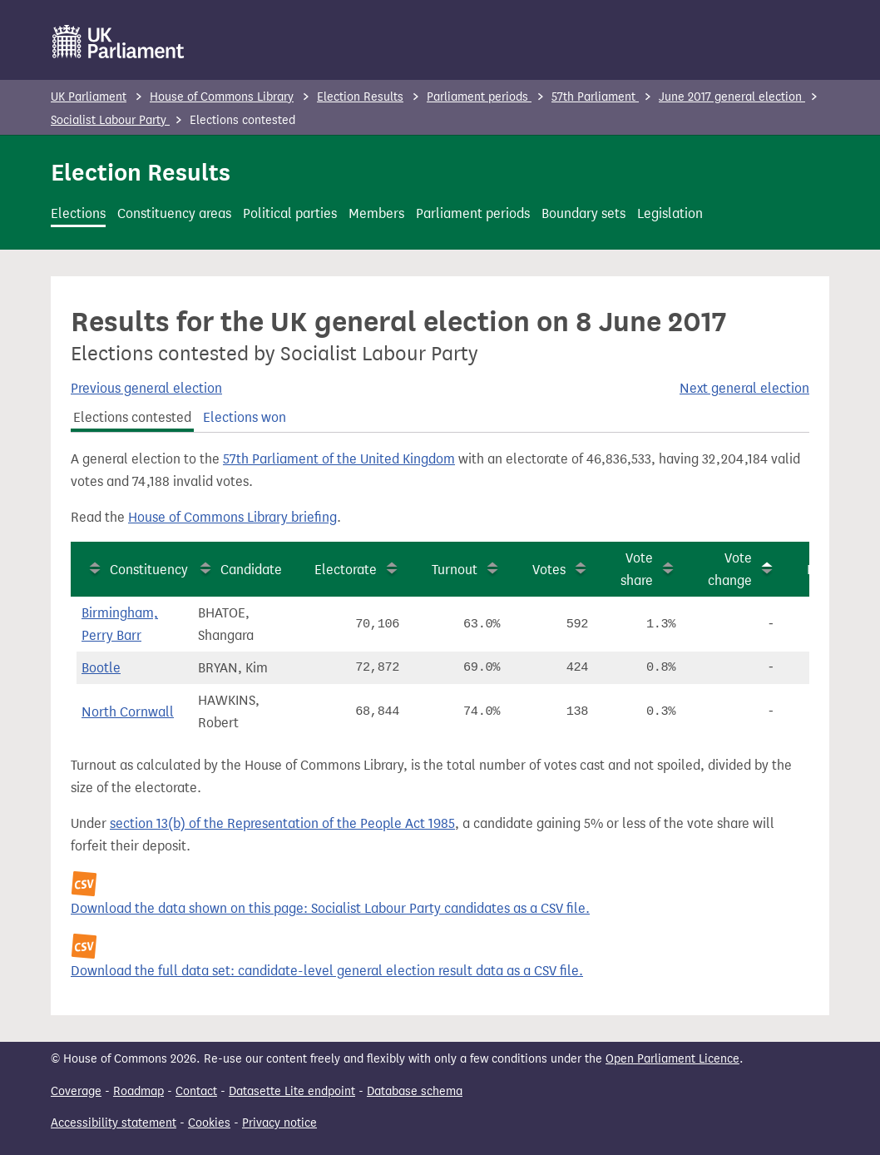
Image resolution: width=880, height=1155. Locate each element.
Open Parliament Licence (672, 1059)
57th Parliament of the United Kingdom (339, 459)
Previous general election (146, 388)
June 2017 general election (732, 97)
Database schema (414, 1091)
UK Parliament (88, 97)
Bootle (101, 668)
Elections (78, 213)
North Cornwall (128, 712)
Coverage (76, 1091)
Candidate (251, 570)
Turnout (454, 570)
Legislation (670, 213)
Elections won (244, 417)
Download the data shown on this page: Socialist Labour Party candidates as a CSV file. (330, 908)
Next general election (744, 388)
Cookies (209, 1123)
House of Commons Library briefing (232, 517)
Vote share (636, 569)
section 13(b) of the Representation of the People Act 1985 (282, 823)
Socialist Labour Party (110, 120)
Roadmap (138, 1091)
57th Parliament (595, 97)
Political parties (290, 213)
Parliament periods (479, 97)
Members (376, 213)
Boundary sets (583, 213)
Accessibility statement (113, 1123)
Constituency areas (174, 213)
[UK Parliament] (118, 41)
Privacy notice (279, 1123)
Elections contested (132, 417)
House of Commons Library (222, 97)
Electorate (345, 570)
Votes (549, 570)
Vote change (730, 569)
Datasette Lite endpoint (292, 1091)
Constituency (149, 570)
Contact (196, 1091)
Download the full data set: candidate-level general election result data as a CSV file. (327, 971)
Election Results (360, 97)
